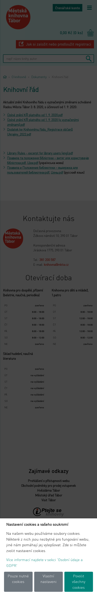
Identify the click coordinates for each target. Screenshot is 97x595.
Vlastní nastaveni (48, 578)
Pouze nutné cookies (18, 578)
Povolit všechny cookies (78, 581)
